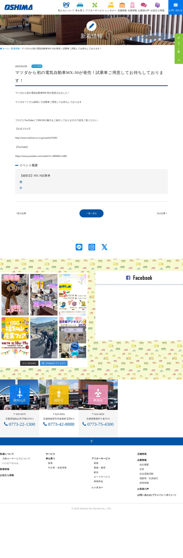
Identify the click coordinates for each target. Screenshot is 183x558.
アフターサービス (80, 7)
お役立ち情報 (156, 7)
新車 (49, 507)
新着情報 (4, 514)
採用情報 (143, 527)
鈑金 (95, 516)
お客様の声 (140, 7)
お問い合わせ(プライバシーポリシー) (156, 539)
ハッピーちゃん (9, 507)
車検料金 (97, 526)
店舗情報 (113, 7)
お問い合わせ (175, 7)
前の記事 (21, 213)
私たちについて (47, 7)
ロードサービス (101, 521)
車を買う (63, 7)
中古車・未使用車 (56, 512)
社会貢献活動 (145, 518)
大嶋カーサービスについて (15, 503)
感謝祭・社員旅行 (147, 523)
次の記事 (161, 213)
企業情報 (126, 7)
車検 (95, 507)
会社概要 (143, 509)
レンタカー (99, 7)
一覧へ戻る (91, 213)
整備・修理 (98, 512)
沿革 (140, 513)
